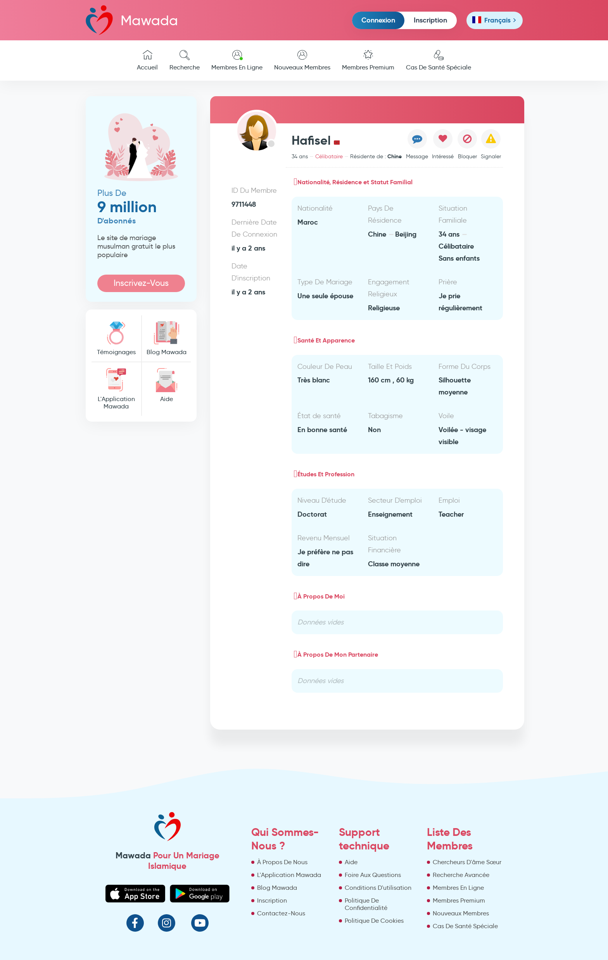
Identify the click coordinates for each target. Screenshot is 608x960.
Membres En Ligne (237, 60)
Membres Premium (368, 60)
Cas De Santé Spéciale (438, 60)
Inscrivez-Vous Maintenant (141, 285)
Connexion (378, 20)
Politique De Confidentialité (366, 904)
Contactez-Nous (281, 913)
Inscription (430, 20)
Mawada (132, 20)
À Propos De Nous (282, 862)
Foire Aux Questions (373, 875)
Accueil (147, 60)
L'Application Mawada (116, 389)
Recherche (184, 60)
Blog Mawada (166, 338)
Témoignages (116, 338)
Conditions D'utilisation (378, 887)
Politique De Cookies (374, 920)
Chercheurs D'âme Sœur (467, 862)
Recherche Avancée (461, 875)
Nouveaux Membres (302, 60)
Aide (166, 385)
